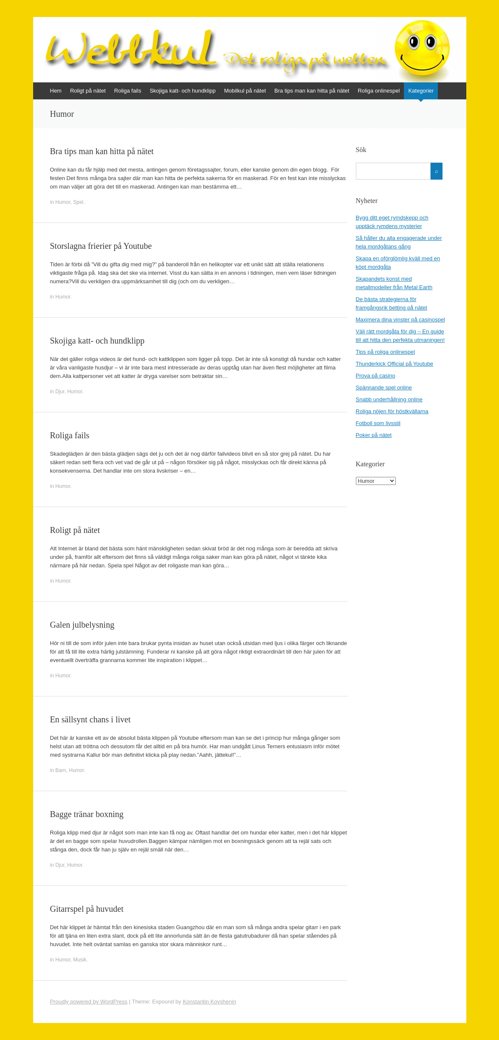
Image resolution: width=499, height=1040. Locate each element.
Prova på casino (375, 375)
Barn (60, 770)
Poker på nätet (374, 435)
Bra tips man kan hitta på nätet (311, 90)
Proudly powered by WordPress (89, 1001)
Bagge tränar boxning (87, 814)
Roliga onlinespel (379, 90)
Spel (78, 202)
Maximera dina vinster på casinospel (400, 319)
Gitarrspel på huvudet (87, 908)
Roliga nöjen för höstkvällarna (392, 411)
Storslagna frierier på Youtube (101, 246)
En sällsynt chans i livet (90, 719)
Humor (62, 202)
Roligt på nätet (88, 90)
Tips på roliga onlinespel (385, 352)
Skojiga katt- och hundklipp (182, 90)
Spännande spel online (384, 387)
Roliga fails (127, 90)
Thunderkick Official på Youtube (395, 364)
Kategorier (421, 90)
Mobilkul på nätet (245, 90)
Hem (56, 90)
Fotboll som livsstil (378, 423)
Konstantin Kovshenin (209, 1001)
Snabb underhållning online (389, 399)
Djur (59, 392)
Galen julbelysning (82, 624)
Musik (79, 960)
